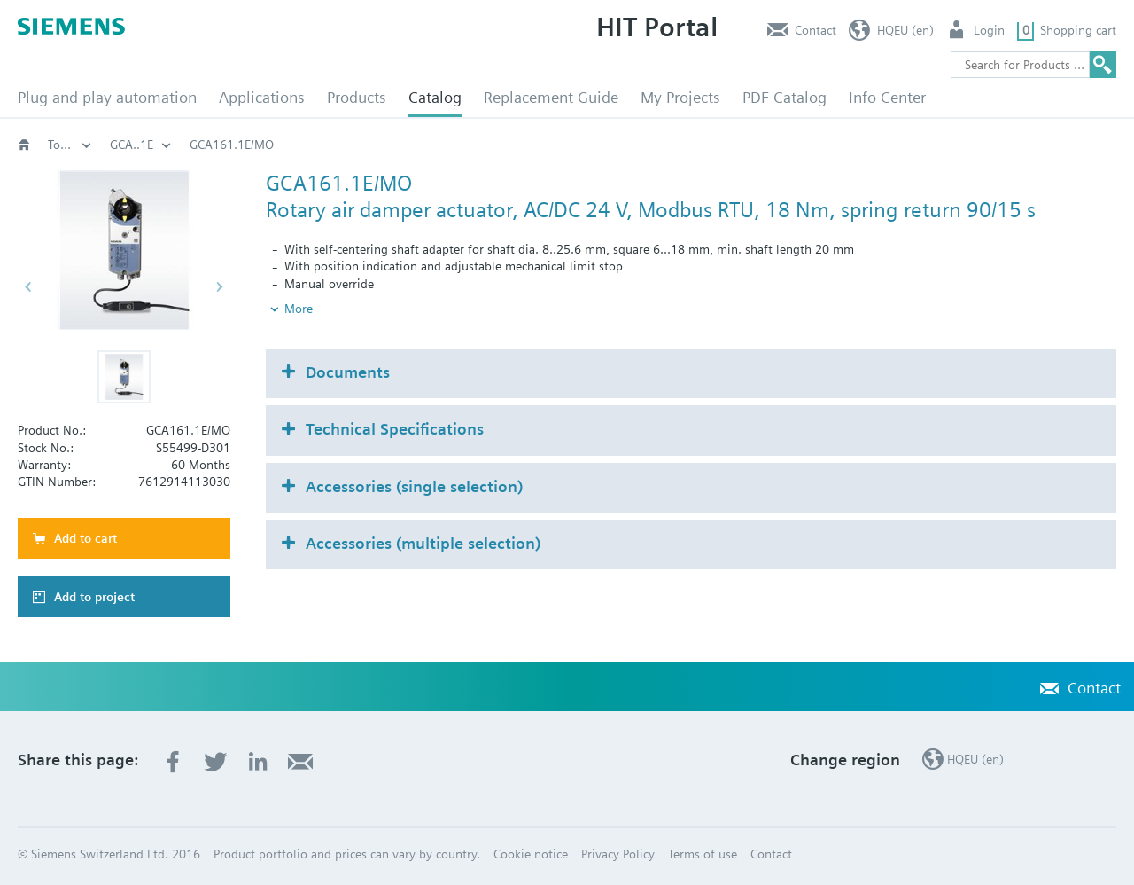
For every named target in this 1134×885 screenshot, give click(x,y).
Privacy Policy (618, 854)
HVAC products (150, 144)
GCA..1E (973, 144)
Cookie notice (530, 854)
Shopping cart (1078, 30)
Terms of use (702, 854)
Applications (262, 97)
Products (356, 97)
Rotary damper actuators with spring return (631, 144)
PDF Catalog (784, 97)
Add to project (94, 597)
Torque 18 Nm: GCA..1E (851, 144)
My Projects (680, 97)
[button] (124, 376)
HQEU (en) (905, 30)
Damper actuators (276, 144)
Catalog (435, 97)
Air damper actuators (418, 144)
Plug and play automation (107, 97)
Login (989, 30)
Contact (815, 30)
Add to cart (85, 538)
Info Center (887, 97)
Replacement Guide (551, 97)
